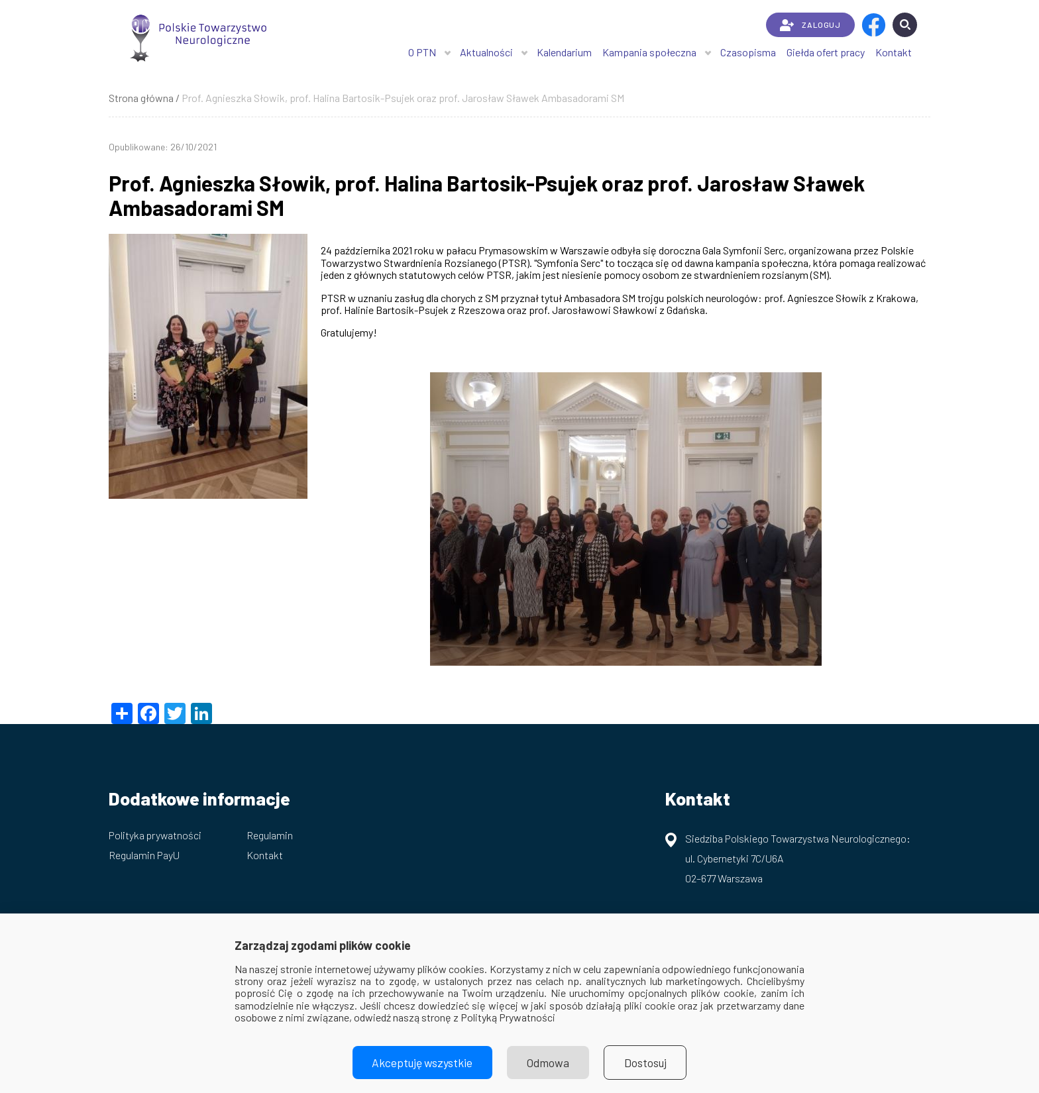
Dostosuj (647, 1062)
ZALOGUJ (810, 25)
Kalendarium (564, 52)
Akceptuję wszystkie (421, 1062)
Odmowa (548, 1062)
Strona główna (141, 97)
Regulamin (269, 835)
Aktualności (486, 52)
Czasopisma (748, 52)
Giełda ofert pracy (826, 52)
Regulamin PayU (144, 855)
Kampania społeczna (649, 52)
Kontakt (893, 52)
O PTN (422, 52)
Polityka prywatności (155, 835)
